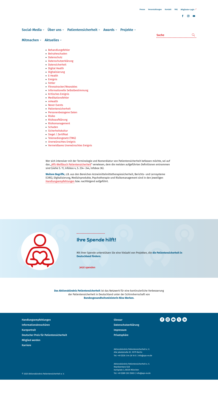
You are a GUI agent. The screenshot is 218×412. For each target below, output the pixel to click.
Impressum (120, 362)
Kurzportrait (29, 362)
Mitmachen (30, 40)
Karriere (26, 377)
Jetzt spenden (87, 299)
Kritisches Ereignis (58, 126)
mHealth (53, 133)
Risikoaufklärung (57, 152)
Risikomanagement (59, 155)
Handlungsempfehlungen (60, 213)
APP (50, 75)
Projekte (126, 30)
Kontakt (168, 9)
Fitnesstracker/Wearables (62, 119)
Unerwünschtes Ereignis (61, 174)
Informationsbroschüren (36, 357)
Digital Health (56, 100)
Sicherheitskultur (58, 163)
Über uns (54, 30)
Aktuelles (52, 40)
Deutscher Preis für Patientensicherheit (44, 367)
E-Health (53, 108)
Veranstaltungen (155, 9)
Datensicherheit (57, 97)
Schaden (53, 159)
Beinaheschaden (57, 86)
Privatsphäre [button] (121, 367)
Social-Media (32, 30)
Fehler (51, 115)
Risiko (51, 148)
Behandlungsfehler (59, 82)
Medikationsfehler (58, 130)
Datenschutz (55, 89)
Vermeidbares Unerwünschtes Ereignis (70, 177)
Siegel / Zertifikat (58, 166)
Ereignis (52, 111)
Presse (142, 9)
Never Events (55, 137)
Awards (108, 30)
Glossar (118, 352)
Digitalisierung (56, 104)
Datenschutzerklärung (60, 93)
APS (50, 78)
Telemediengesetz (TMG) (62, 170)
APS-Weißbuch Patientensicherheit (71, 196)
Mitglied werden (31, 372)
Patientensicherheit (82, 30)
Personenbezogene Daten (62, 144)
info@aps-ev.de (145, 388)
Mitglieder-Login (187, 9)
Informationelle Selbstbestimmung (68, 122)
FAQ (176, 9)
